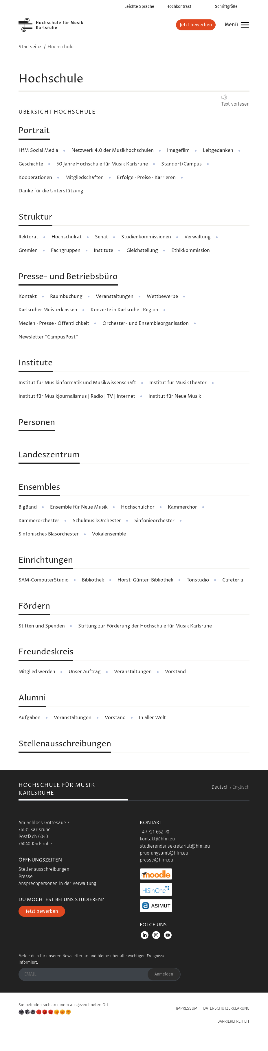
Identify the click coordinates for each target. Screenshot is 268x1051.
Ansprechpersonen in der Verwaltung (57, 883)
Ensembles (39, 487)
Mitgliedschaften (84, 177)
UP (134, 1035)
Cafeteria (232, 580)
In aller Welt (152, 718)
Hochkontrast (178, 6)
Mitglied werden (37, 672)
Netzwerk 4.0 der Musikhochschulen (112, 150)
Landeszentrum (49, 455)
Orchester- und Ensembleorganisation (145, 323)
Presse (26, 876)
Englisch (240, 787)
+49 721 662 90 (154, 832)
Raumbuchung (66, 296)
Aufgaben (30, 718)
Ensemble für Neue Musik (79, 507)
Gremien (28, 250)
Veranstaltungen (114, 296)
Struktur (35, 217)
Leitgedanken (218, 150)
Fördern (34, 606)
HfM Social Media (38, 150)
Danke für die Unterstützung (51, 191)
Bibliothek (93, 580)
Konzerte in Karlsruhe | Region (124, 310)
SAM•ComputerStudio (44, 580)
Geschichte (31, 164)
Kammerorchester (39, 521)
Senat (101, 237)
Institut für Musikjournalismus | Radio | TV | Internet (77, 396)
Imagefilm (178, 150)
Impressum (186, 1008)
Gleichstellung (142, 250)
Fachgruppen (65, 250)
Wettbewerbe (162, 296)
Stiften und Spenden (42, 626)
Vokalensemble (109, 534)
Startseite (30, 47)
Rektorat (28, 237)
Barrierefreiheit (233, 1021)
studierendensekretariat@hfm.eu (175, 846)
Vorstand (175, 672)
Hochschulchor (138, 507)
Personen (37, 422)
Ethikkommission (190, 250)
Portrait (34, 130)
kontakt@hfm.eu (157, 839)
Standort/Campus (181, 164)
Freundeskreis (46, 652)
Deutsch (220, 787)
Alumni (32, 698)
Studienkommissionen (146, 237)
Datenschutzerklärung (226, 1008)
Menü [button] (235, 25)
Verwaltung (197, 237)
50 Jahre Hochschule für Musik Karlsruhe (102, 164)
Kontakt (28, 296)
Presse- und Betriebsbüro (68, 276)
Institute (103, 250)
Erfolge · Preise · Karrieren (146, 177)
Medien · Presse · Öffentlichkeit (54, 323)
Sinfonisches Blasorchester (49, 534)
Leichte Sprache (139, 6)
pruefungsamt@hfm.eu (164, 853)
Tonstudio (198, 580)
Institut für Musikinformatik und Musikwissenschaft (77, 383)
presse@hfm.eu (156, 860)
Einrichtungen (46, 560)
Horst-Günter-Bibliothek (145, 580)
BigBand (28, 507)
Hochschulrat (67, 237)
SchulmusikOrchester (97, 521)
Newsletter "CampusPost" (48, 337)
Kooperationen (35, 177)
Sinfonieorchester (154, 521)
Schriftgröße (226, 6)
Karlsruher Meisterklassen (48, 310)
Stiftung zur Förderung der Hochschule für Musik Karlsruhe (145, 626)
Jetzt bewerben (196, 24)
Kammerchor (182, 507)
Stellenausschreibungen (65, 744)
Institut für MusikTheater (178, 383)
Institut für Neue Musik (174, 396)
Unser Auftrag (85, 672)
